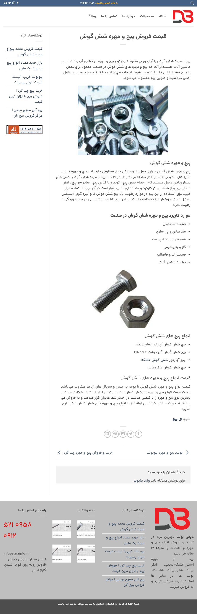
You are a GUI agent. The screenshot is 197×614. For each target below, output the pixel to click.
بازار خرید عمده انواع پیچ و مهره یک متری (24, 65)
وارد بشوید (142, 481)
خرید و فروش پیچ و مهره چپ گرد (84, 452)
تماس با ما (109, 16)
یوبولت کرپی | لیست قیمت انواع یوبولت (27, 79)
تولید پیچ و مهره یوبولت (168, 452)
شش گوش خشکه (154, 360)
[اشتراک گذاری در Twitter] (130, 434)
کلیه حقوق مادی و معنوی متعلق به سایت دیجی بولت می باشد (98, 604)
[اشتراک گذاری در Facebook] (138, 434)
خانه (162, 16)
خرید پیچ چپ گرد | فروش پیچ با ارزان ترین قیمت (25, 96)
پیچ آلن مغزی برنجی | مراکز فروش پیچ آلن (27, 113)
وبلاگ (92, 16)
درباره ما (128, 16)
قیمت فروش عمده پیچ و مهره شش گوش (24, 51)
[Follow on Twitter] (9, 3)
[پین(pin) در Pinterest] (115, 434)
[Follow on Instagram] (13, 3)
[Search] (192, 3)
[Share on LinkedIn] (107, 434)
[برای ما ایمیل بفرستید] (5, 3)
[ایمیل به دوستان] (123, 434)
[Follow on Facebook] (17, 3)
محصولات (147, 16)
